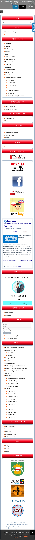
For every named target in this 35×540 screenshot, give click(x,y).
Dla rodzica (8, 121)
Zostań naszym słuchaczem (12, 437)
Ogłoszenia (8, 67)
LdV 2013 (10, 355)
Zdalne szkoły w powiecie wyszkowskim (16, 368)
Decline (22, 6)
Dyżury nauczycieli (10, 69)
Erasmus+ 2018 (12, 409)
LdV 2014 (10, 352)
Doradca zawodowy (10, 32)
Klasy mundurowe (10, 106)
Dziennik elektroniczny (11, 62)
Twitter (15, 231)
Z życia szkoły (9, 72)
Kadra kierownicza (10, 59)
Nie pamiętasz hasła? (11, 338)
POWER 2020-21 (12, 401)
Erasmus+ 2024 (12, 394)
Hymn (6, 147)
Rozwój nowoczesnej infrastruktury (14, 347)
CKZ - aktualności (10, 426)
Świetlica (7, 51)
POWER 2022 (11, 399)
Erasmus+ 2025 (12, 391)
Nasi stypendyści (9, 49)
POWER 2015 (11, 414)
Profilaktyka (11, 93)
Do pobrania (11, 88)
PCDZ (6, 34)
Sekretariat (8, 43)
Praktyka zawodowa (10, 434)
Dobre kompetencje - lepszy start (16, 378)
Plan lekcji (8, 64)
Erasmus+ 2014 (12, 417)
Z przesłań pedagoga (13, 90)
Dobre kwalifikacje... (13, 381)
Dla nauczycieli (12, 85)
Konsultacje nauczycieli (11, 109)
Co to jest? (8, 431)
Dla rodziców (11, 82)
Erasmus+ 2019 (12, 404)
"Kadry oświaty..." (10, 358)
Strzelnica (8, 315)
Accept (15, 6)
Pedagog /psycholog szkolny (13, 77)
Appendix (7, 75)
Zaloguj (7, 333)
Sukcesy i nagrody (10, 56)
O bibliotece (8, 130)
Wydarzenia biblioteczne (11, 132)
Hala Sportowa (9, 312)
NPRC (7, 138)
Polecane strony (9, 135)
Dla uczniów (11, 80)
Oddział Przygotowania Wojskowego (15, 365)
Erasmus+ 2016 (16, 266)
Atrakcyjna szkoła (10, 363)
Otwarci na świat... (13, 386)
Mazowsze (8, 375)
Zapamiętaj (6, 331)
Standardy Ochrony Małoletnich (16, 95)
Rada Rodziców (9, 118)
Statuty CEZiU (9, 46)
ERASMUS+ (8, 388)
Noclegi (7, 446)
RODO (7, 451)
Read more (30, 6)
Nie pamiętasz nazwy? (12, 336)
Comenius (8, 360)
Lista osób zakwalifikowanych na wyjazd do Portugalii (17, 223)
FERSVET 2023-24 (13, 396)
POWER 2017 (11, 407)
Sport (6, 54)
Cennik (7, 448)
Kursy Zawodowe (10, 429)
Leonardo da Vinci (10, 350)
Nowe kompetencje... (13, 383)
